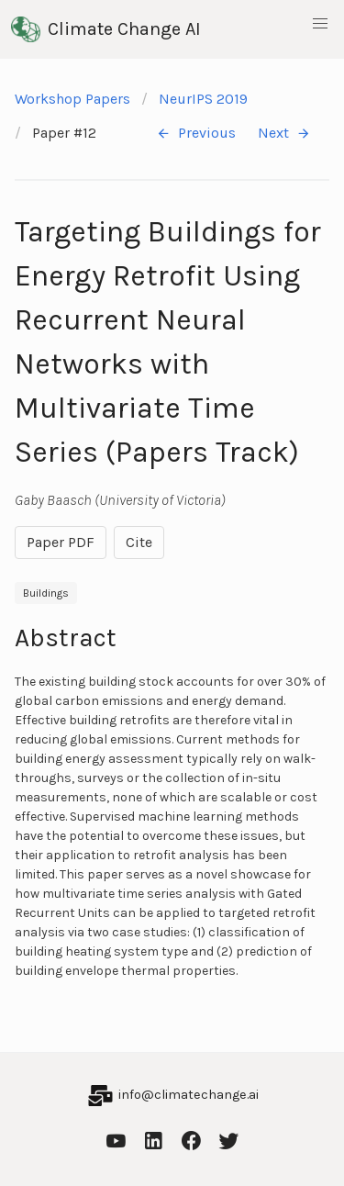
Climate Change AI (106, 29)
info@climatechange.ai (188, 1094)
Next (284, 133)
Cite (139, 542)
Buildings (46, 593)
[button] (320, 24)
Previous (196, 133)
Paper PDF (60, 542)
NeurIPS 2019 (203, 98)
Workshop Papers (72, 98)
